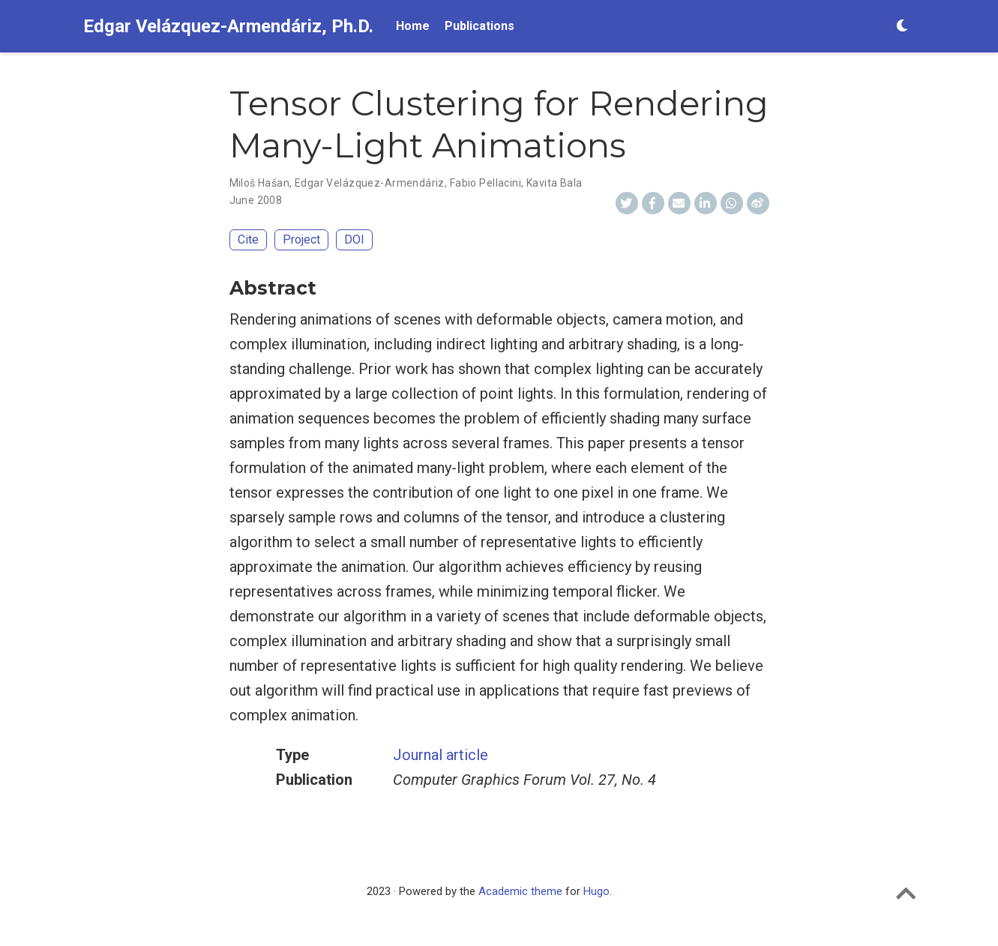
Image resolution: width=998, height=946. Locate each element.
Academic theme (520, 891)
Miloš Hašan (259, 183)
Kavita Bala (554, 183)
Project (301, 239)
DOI (354, 239)
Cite (248, 239)
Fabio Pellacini (485, 183)
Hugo (596, 891)
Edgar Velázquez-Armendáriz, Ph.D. (228, 26)
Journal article (440, 755)
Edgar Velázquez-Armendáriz (370, 183)
